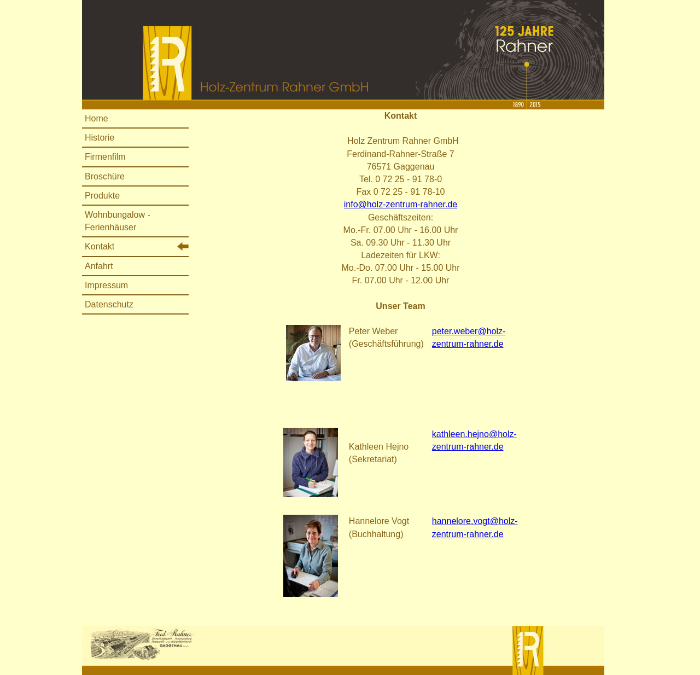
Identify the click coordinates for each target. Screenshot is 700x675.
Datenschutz (109, 304)
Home (96, 118)
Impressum (106, 285)
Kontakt (99, 246)
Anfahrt (99, 266)
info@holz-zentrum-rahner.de (400, 204)
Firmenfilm (105, 156)
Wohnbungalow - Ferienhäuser (117, 221)
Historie (99, 137)
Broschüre (105, 176)
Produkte (102, 195)
